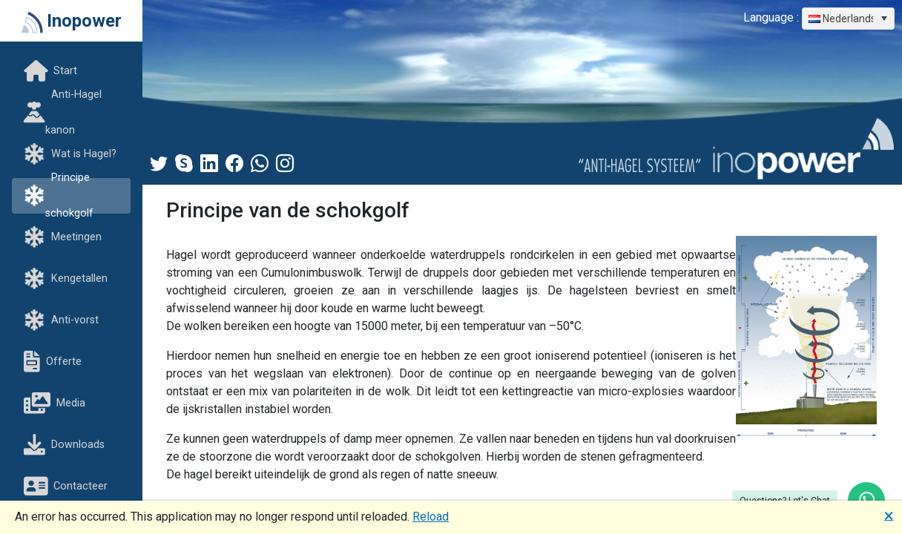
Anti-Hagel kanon (63, 113)
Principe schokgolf (58, 196)
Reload (430, 517)
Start (50, 71)
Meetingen (63, 237)
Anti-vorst (61, 321)
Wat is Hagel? (70, 154)
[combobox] (848, 18)
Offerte (53, 362)
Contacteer (66, 487)
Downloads (64, 445)
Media (54, 404)
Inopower (71, 21)
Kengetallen (66, 279)
